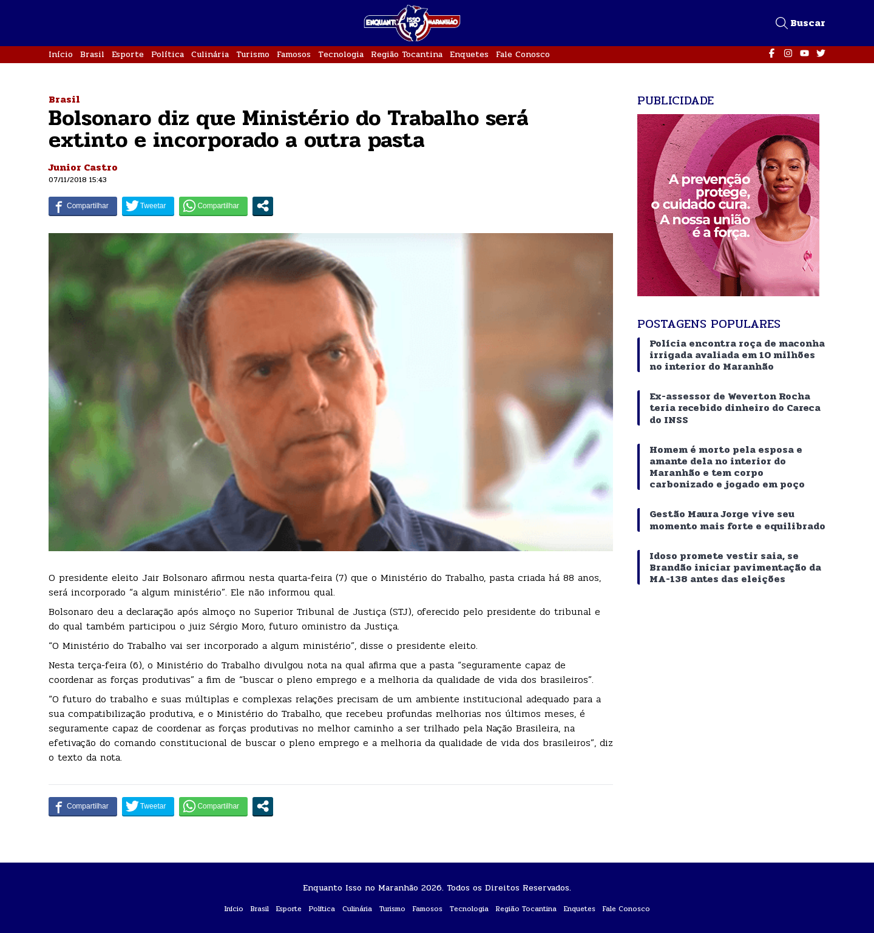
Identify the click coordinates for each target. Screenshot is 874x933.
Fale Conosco (523, 54)
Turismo (252, 54)
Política (167, 54)
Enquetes (469, 54)
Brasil (92, 54)
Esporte (128, 54)
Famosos (294, 54)
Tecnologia (341, 54)
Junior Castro (83, 167)
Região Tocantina (406, 54)
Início (61, 54)
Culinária (210, 54)
